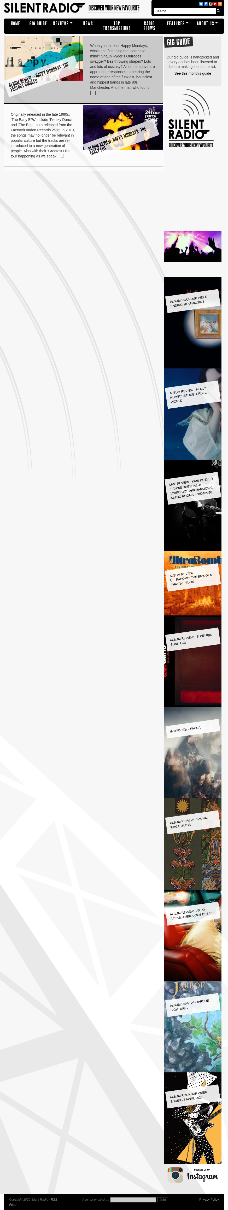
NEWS (88, 23)
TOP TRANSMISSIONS (117, 26)
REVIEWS (61, 23)
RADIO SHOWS (149, 26)
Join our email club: (95, 1200)
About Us (205, 23)
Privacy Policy (209, 1199)
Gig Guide (38, 23)
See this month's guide (192, 73)
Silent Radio (76, 8)
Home (15, 23)
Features (176, 23)
